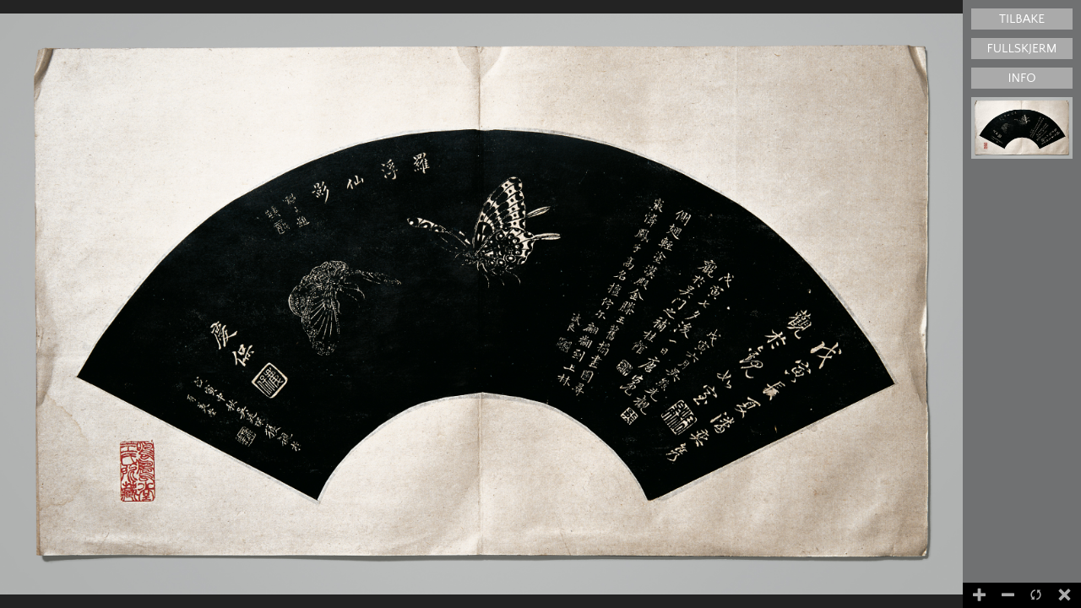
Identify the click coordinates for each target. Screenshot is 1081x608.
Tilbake (1022, 19)
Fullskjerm (1022, 48)
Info (1021, 78)
